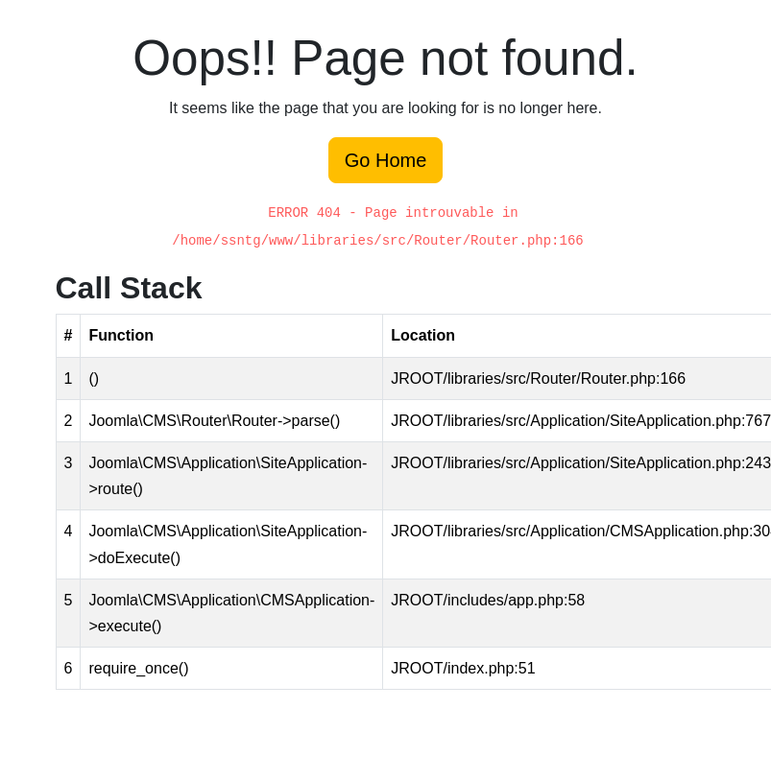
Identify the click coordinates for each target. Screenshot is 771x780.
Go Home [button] (386, 160)
